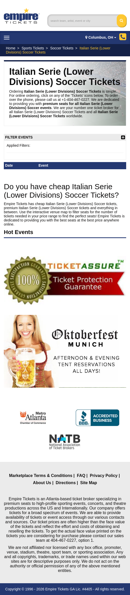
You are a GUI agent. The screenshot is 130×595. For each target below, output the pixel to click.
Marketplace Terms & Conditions (40, 475)
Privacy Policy (104, 475)
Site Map (88, 483)
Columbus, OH (100, 37)
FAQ (81, 475)
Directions (66, 483)
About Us (42, 483)
